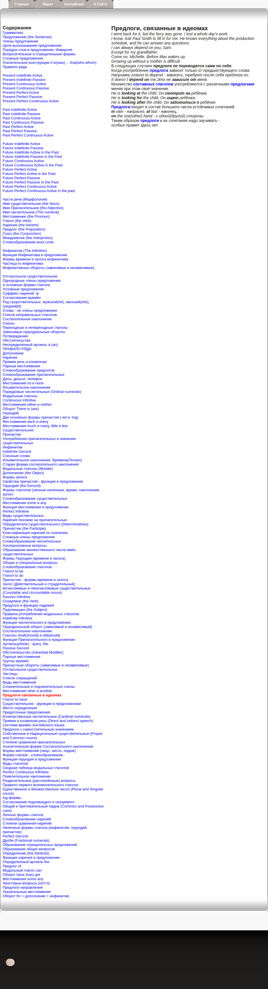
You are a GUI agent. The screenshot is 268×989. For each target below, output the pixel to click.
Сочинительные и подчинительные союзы (39, 686)
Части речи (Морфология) (25, 199)
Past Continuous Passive (23, 122)
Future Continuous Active (23, 161)
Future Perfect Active (20, 169)
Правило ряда (15, 67)
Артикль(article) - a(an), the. (26, 644)
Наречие (10, 357)
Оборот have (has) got (21, 874)
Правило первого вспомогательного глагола (40, 785)
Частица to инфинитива (23, 263)
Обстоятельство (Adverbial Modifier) (33, 652)
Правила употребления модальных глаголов (41, 614)
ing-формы (12, 798)
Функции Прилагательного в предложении (39, 639)
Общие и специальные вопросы (30, 562)
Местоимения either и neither (27, 404)
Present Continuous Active (24, 84)
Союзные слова (16, 456)
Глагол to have (15, 699)
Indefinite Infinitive (17, 618)
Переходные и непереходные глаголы (35, 327)
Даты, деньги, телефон (22, 379)
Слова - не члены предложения (30, 310)
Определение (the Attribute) (26, 853)
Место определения (20, 708)
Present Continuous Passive (26, 88)
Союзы (9, 323)
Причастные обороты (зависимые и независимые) (46, 665)
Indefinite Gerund (17, 451)
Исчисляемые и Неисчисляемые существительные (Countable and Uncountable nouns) (46, 590)
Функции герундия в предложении (32, 759)
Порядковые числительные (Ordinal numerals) (42, 392)
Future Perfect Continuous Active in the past (39, 191)
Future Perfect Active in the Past (29, 174)
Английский (74, 4)
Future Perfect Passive (21, 178)
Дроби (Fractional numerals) (26, 840)
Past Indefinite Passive (21, 114)
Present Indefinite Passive (24, 80)
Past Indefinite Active (20, 109)
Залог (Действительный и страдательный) (39, 584)
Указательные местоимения (27, 892)
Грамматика (13, 32)
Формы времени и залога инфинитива (35, 259)
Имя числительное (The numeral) (31, 212)
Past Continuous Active (22, 118)
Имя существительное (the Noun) (31, 203)
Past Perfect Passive (20, 131)
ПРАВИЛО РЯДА (17, 349)
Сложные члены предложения (29, 537)
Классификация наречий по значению (35, 533)
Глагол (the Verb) (17, 221)
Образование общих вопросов (29, 849)
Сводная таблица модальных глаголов (36, 768)
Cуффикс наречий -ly (21, 293)
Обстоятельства (16, 340)
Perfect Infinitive (16, 511)
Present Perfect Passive (22, 97)
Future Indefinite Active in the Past (31, 152)
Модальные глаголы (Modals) (28, 468)
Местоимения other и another (27, 691)
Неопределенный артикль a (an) (30, 344)
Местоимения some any (23, 879)
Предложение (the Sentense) (27, 37)
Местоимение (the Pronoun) (26, 216)
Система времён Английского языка (33, 725)
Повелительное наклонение (26, 776)
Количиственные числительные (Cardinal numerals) (46, 716)
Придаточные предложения (26, 712)
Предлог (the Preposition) (24, 229)
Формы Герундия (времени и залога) (34, 558)
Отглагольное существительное (30, 276)
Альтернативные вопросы (25, 545)
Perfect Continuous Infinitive (26, 772)
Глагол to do (13, 575)
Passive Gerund (16, 648)
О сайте (100, 4)
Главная (22, 4)
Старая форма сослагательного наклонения (41, 464)
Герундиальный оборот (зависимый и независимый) (47, 627)
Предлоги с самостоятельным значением (38, 729)
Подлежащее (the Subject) (25, 609)
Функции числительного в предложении (37, 622)
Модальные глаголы (20, 396)
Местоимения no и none (23, 383)
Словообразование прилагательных (33, 374)
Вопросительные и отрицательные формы (39, 54)
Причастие (12, 434)
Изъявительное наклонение (26, 387)
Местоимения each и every (25, 421)
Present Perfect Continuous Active (31, 101)
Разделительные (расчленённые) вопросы (39, 780)
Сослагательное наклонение (27, 319)
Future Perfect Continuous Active (30, 186)
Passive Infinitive (16, 597)
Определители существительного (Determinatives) (45, 524)
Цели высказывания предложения (32, 45)
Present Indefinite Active (22, 75)
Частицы (10, 674)
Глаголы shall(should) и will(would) (31, 635)
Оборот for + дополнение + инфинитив (36, 896)
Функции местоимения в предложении (35, 507)
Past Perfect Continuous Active (28, 135)
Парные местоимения (21, 366)
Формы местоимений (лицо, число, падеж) (39, 751)
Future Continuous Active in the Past (32, 165)
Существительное (18, 430)
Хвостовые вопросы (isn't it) (26, 883)
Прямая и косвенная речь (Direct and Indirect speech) (48, 721)
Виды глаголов (15, 763)
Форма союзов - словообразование (33, 755)
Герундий (11, 413)
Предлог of (12, 866)
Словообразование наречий (27, 819)
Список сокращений (20, 678)
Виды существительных (23, 515)
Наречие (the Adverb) (20, 225)
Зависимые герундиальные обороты (34, 332)
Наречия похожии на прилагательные (35, 520)
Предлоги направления (23, 887)
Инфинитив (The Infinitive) (25, 250)
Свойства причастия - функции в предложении (43, 481)
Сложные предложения (23, 58)
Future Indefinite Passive (23, 148)
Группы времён (16, 661)
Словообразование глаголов (27, 567)
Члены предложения (20, 41)
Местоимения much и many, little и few (35, 426)
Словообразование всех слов (28, 242)
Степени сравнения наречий (27, 823)
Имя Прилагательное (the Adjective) (33, 208)
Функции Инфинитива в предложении (35, 255)
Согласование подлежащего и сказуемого (38, 802)
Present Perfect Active (21, 92)
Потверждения (15, 336)
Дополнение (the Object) (23, 473)
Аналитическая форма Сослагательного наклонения (48, 746)
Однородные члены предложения (32, 280)
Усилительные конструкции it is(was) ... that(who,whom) (50, 62)
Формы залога (15, 477)
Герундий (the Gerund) (22, 486)
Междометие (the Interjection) (27, 238)
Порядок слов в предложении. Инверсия (37, 50)
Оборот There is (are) (21, 409)
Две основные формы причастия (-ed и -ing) (40, 417)
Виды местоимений (19, 682)
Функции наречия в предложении (31, 857)
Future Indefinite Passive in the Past (32, 156)
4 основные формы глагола (26, 285)
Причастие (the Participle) (24, 528)
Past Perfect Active (18, 127)
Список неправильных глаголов (30, 315)
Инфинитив (12, 447)
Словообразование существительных (35, 498)
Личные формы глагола (23, 815)
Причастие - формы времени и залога (35, 580)
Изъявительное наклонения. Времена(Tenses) (42, 460)
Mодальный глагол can (22, 870)
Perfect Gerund (15, 836)
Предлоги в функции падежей (28, 605)
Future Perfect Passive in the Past (31, 182)
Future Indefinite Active (21, 144)
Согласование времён (22, 297)
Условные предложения (23, 289)
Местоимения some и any (24, 503)
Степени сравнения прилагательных (34, 742)
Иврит (48, 4)
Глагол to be (13, 571)
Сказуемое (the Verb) (20, 601)
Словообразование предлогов (28, 370)
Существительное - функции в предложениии (42, 704)
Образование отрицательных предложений (40, 845)
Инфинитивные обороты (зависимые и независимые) (48, 268)
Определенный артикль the (26, 862)
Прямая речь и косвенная (25, 362)
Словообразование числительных (32, 541)
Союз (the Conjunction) (22, 233)
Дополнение (13, 353)
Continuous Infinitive (19, 400)
